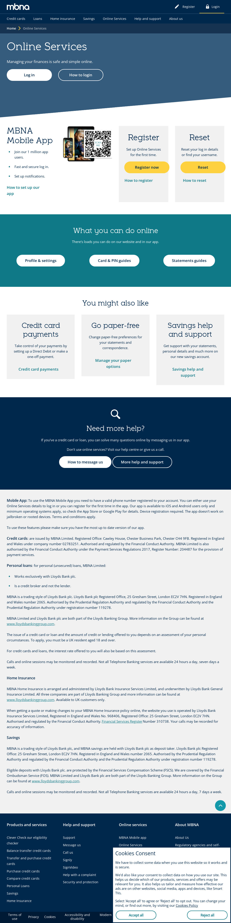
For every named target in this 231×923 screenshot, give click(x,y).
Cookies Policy (187, 905)
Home (11, 28)
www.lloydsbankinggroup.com (30, 624)
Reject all (207, 915)
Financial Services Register (122, 721)
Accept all (136, 915)
